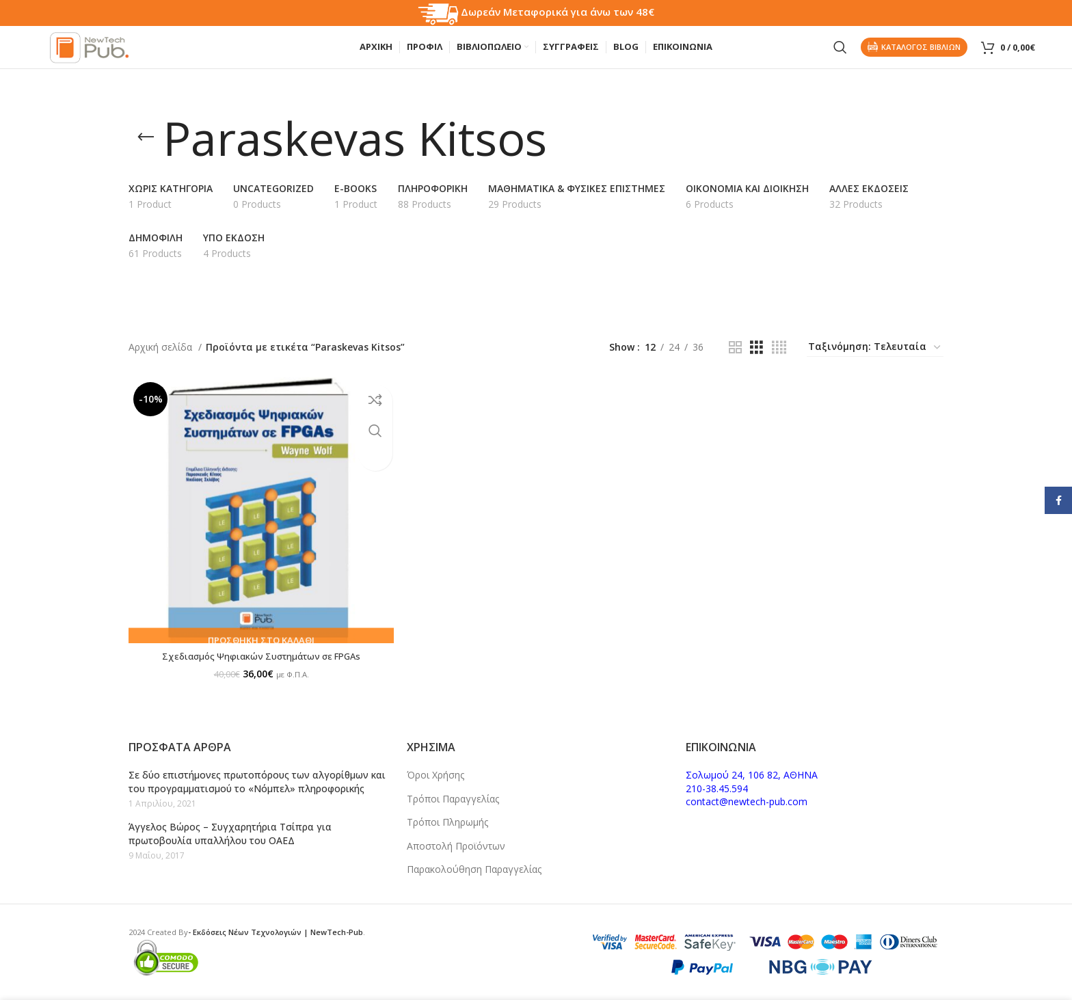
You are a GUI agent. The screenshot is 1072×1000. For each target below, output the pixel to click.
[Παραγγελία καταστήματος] (875, 361)
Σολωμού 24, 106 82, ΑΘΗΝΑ (752, 774)
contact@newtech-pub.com (746, 801)
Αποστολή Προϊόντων (456, 845)
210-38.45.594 (717, 788)
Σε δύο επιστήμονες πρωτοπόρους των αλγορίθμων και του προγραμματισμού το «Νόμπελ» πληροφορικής (257, 781)
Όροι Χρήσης (435, 774)
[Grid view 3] (756, 361)
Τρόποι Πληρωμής (447, 821)
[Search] (840, 54)
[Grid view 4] (779, 361)
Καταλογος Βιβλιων (914, 54)
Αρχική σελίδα (162, 360)
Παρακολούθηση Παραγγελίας (474, 869)
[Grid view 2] (735, 361)
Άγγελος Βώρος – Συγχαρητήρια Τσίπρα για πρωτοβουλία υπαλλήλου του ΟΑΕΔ (230, 833)
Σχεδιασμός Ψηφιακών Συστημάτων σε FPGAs (257, 662)
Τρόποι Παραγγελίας (453, 798)
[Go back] (146, 151)
